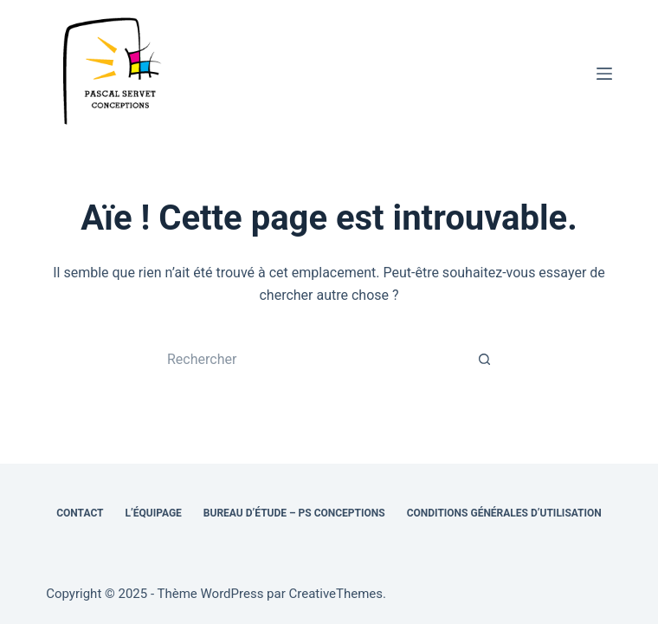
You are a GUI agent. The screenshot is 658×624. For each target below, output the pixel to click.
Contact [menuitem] (79, 513)
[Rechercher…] (312, 359)
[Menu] (604, 73)
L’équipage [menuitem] (154, 513)
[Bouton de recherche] (485, 359)
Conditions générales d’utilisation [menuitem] (504, 513)
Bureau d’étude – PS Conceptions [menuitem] (294, 513)
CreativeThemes (336, 593)
